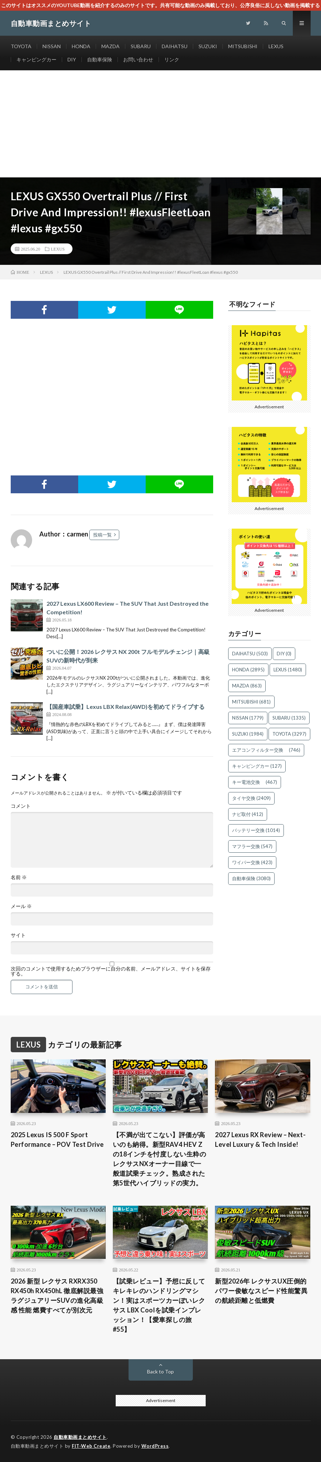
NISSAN (51, 46)
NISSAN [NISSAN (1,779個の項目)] (248, 718)
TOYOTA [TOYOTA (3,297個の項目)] (289, 734)
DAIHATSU (174, 46)
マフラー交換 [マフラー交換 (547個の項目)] (252, 846)
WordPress (155, 1446)
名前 (19, 877)
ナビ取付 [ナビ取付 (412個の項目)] (247, 814)
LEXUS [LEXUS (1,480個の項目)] (288, 669)
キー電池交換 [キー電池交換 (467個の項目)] (254, 782)
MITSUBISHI (242, 46)
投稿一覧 (102, 535)
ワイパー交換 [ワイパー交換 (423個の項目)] (252, 862)
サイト (18, 935)
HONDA (81, 46)
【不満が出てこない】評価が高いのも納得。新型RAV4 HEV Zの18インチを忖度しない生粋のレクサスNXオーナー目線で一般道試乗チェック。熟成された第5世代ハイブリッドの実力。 (159, 1159)
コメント (21, 805)
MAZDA (110, 46)
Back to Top (160, 1371)
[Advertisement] (160, 124)
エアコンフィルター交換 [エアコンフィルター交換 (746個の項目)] (266, 750)
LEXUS (276, 46)
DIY (71, 59)
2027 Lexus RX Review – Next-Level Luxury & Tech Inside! (260, 1139)
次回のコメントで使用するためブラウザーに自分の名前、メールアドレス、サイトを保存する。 (111, 971)
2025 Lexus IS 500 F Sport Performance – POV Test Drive (57, 1139)
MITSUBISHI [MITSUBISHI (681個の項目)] (251, 702)
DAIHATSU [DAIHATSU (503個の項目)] (250, 653)
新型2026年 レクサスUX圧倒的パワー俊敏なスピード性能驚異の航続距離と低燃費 (261, 1290)
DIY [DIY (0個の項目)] (284, 653)
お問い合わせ (138, 59)
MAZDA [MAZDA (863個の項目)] (247, 686)
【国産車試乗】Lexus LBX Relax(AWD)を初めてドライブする (125, 706)
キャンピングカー (36, 59)
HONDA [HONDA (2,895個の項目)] (248, 669)
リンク (171, 59)
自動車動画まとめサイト (80, 1437)
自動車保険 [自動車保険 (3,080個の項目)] (251, 878)
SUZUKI (208, 46)
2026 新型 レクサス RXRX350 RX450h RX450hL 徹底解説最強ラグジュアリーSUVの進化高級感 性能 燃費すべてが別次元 (57, 1295)
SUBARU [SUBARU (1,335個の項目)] (289, 718)
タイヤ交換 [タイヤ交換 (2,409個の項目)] (251, 798)
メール (21, 906)
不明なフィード (252, 304)
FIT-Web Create (91, 1446)
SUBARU (141, 46)
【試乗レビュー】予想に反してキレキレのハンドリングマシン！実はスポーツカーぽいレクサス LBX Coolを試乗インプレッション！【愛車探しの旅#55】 (159, 1305)
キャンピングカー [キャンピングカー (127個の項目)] (257, 766)
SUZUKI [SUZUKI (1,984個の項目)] (248, 734)
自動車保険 (99, 59)
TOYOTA (21, 46)
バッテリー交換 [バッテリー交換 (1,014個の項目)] (256, 830)
